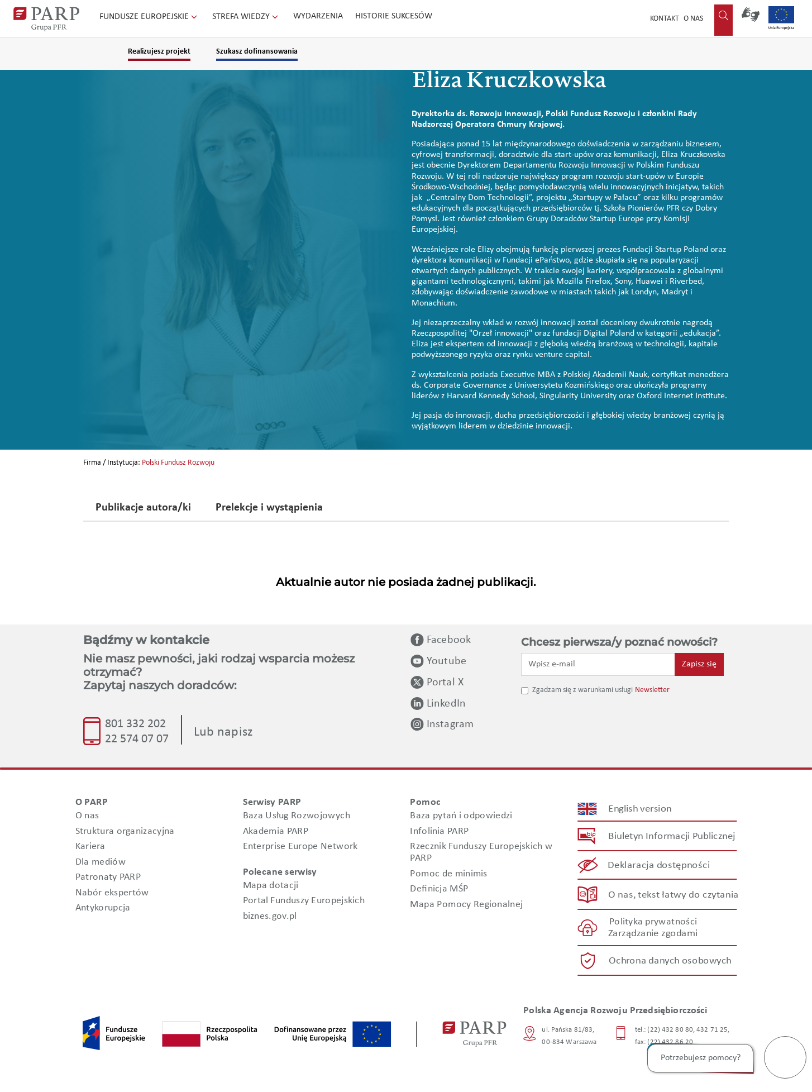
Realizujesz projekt (159, 51)
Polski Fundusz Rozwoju (178, 463)
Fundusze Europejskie (149, 16)
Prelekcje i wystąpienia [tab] (269, 508)
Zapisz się (699, 664)
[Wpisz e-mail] (598, 664)
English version (640, 809)
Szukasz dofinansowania (257, 51)
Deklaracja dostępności (659, 865)
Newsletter (652, 690)
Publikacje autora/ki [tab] (143, 508)
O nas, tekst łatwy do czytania (673, 894)
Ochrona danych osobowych (670, 961)
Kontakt (664, 18)
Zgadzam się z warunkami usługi (582, 690)
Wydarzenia (318, 16)
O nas (693, 18)
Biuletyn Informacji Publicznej (671, 836)
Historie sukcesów (393, 16)
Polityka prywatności (653, 922)
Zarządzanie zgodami (653, 933)
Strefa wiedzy (246, 16)
